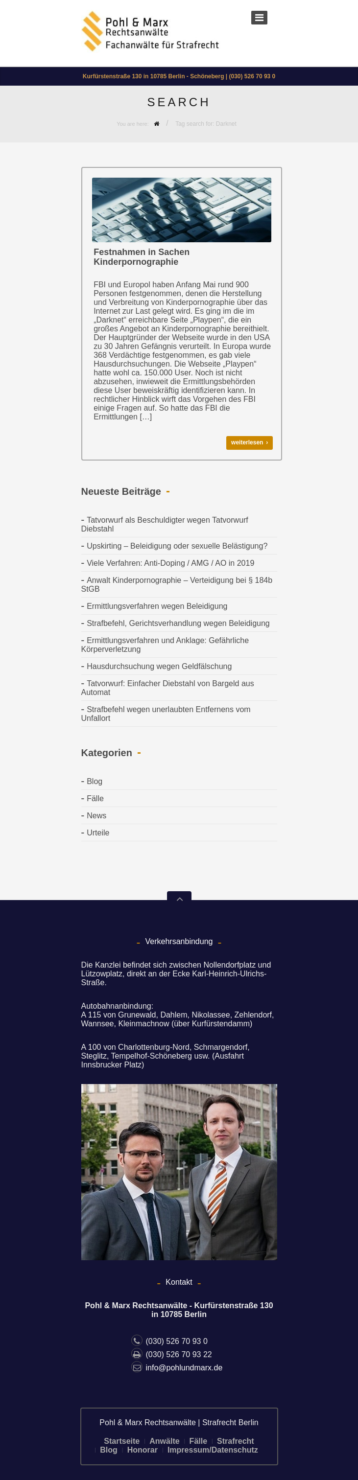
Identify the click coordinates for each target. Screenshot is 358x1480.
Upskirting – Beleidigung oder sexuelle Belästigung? (177, 546)
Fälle (95, 798)
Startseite (122, 1441)
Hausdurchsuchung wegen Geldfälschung (159, 666)
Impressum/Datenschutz (212, 1450)
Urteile (98, 833)
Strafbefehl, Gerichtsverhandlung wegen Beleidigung (178, 623)
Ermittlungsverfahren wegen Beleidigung (157, 606)
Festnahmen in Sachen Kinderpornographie (142, 257)
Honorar (142, 1450)
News (96, 815)
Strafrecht (235, 1441)
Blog (94, 781)
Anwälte (164, 1441)
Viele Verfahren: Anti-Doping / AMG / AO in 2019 (170, 563)
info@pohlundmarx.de (177, 1368)
